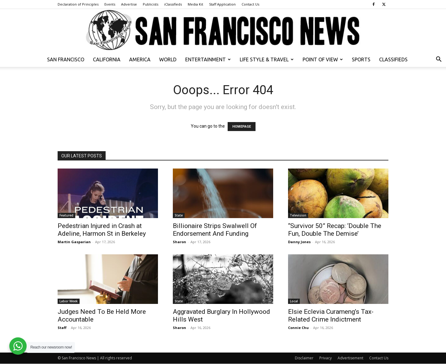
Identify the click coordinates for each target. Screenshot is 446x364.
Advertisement (350, 358)
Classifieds (393, 59)
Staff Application (222, 4)
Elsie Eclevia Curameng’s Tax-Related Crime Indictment (331, 315)
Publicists (150, 4)
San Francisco (65, 59)
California (106, 59)
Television (298, 215)
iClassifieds (173, 4)
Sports (361, 59)
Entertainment (208, 59)
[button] (438, 60)
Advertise (129, 4)
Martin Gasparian (74, 241)
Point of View (323, 59)
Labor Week (68, 301)
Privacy (325, 358)
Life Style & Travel (267, 59)
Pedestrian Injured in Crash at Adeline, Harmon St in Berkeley (102, 229)
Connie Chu (298, 327)
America (140, 59)
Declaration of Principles (78, 4)
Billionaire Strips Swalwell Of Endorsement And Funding (215, 229)
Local (294, 301)
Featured (66, 215)
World (168, 59)
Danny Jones (299, 241)
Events (109, 4)
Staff (62, 327)
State (179, 215)
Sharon (179, 241)
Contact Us (250, 4)
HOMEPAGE (241, 127)
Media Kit (195, 4)
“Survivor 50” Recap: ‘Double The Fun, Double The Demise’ (334, 229)
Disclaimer (304, 358)
